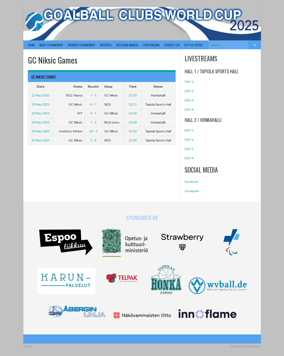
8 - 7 (93, 104)
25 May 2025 (40, 140)
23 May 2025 (40, 104)
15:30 (133, 95)
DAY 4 (189, 109)
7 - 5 (93, 95)
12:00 (133, 140)
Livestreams (151, 44)
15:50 (133, 131)
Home (31, 44)
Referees (106, 44)
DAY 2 (189, 91)
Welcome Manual (127, 44)
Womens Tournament (81, 44)
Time (132, 86)
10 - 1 (93, 131)
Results (93, 86)
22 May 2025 (40, 95)
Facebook (191, 181)
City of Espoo (193, 44)
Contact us (172, 44)
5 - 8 (93, 140)
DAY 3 (189, 100)
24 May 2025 (40, 122)
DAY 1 (189, 82)
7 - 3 (93, 122)
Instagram (192, 191)
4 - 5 (93, 113)
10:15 (133, 104)
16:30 (133, 113)
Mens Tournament (51, 44)
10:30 (133, 122)
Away (108, 86)
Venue (158, 86)
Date (40, 86)
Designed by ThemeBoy (246, 346)
